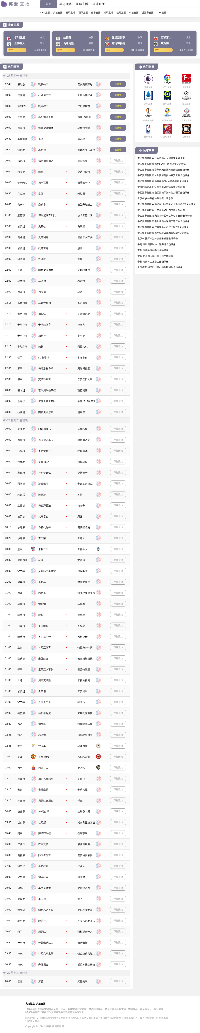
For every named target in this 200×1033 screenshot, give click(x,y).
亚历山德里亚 (85, 95)
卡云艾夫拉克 (85, 483)
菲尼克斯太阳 (45, 953)
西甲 (20, 767)
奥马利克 (43, 237)
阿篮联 (21, 866)
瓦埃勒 (81, 625)
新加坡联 (23, 139)
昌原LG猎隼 (84, 117)
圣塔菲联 (83, 833)
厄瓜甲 (21, 898)
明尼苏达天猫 (45, 909)
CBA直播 (161, 12)
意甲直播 (70, 12)
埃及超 (21, 226)
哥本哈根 (43, 625)
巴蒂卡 (42, 592)
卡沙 (40, 139)
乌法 (80, 291)
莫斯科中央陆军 (47, 571)
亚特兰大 (83, 549)
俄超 (20, 592)
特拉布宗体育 (85, 647)
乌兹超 (21, 237)
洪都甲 (21, 149)
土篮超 (21, 505)
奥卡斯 (42, 898)
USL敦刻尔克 (85, 735)
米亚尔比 (43, 658)
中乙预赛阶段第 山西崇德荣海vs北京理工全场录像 (164, 192)
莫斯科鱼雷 (44, 379)
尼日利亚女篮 (85, 909)
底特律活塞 (84, 888)
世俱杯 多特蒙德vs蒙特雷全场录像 (155, 198)
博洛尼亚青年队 (47, 215)
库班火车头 (44, 702)
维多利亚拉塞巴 (86, 149)
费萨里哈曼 (84, 527)
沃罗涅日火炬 (85, 379)
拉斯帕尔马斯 (85, 724)
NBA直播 (45, 12)
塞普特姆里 (84, 669)
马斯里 (81, 226)
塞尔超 (21, 390)
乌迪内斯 (83, 746)
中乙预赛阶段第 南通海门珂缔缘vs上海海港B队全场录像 (167, 204)
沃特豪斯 (83, 942)
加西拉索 (43, 877)
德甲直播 (95, 12)
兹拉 (80, 259)
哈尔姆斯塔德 (85, 658)
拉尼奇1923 (44, 472)
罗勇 (40, 981)
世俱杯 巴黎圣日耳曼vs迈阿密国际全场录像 (160, 267)
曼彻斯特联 (44, 756)
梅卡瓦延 (43, 182)
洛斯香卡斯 (84, 811)
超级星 (81, 412)
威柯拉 (42, 335)
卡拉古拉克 (84, 680)
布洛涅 (42, 735)
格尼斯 (42, 149)
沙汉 (80, 494)
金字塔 (42, 691)
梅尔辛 (81, 505)
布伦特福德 (84, 756)
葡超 (20, 789)
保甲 (20, 357)
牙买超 (21, 942)
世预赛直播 (148, 12)
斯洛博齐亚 (84, 368)
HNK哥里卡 (44, 429)
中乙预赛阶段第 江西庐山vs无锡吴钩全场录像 (161, 158)
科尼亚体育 (44, 647)
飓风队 (42, 931)
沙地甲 (21, 461)
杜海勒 (81, 324)
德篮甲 (21, 713)
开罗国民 (83, 691)
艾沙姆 (81, 560)
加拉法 (42, 313)
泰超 (20, 981)
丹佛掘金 (43, 964)
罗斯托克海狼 (85, 713)
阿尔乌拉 (83, 461)
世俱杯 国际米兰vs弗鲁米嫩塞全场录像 (158, 238)
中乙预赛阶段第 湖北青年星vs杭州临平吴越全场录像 (165, 215)
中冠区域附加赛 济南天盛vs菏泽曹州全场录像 (161, 187)
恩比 (80, 248)
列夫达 (42, 291)
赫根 (40, 614)
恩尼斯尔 (83, 571)
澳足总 (21, 84)
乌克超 (21, 95)
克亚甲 (21, 429)
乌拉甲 (21, 855)
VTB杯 (21, 571)
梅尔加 (81, 877)
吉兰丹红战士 (85, 204)
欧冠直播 (121, 12)
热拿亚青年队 (85, 215)
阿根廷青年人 (85, 931)
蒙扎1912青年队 (87, 401)
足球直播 (82, 4)
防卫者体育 (44, 855)
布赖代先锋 (44, 527)
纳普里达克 (84, 440)
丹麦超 (21, 625)
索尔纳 (42, 603)
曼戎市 (42, 204)
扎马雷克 (43, 248)
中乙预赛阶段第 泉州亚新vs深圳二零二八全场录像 (164, 221)
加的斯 (42, 724)
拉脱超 (21, 412)
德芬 (80, 898)
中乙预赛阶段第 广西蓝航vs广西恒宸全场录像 (161, 210)
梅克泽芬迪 (44, 505)
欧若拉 (42, 920)
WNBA (21, 909)
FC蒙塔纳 (43, 357)
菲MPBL (22, 106)
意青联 (21, 215)
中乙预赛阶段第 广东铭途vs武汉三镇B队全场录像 (163, 227)
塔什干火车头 (85, 237)
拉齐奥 (42, 746)
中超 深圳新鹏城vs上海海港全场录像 (157, 244)
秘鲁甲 (21, 811)
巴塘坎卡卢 (84, 182)
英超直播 (65, 4)
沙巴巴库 (43, 483)
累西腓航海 (84, 844)
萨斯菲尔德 (44, 833)
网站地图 (59, 1026)
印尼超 (21, 160)
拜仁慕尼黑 (44, 713)
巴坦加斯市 (84, 106)
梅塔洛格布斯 (45, 368)
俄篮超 (21, 128)
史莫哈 (42, 226)
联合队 (81, 866)
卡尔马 (42, 582)
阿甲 (20, 833)
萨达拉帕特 (84, 171)
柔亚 (40, 193)
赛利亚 (81, 335)
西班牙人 (43, 767)
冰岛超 (21, 778)
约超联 (21, 494)
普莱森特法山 (45, 942)
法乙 (20, 735)
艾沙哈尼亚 (84, 313)
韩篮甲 (21, 117)
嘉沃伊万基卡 (45, 440)
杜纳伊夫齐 (44, 95)
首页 (49, 4)
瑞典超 (21, 582)
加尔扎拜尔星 (45, 778)
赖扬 (40, 346)
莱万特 (81, 767)
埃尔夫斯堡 (84, 582)
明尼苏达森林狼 (86, 964)
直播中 (118, 84)
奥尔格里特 (44, 636)
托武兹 (42, 259)
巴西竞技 (43, 844)
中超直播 (133, 12)
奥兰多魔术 (44, 888)
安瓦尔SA (43, 461)
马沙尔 (42, 281)
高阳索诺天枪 (45, 117)
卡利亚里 (43, 549)
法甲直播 (108, 12)
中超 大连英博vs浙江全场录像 (153, 250)
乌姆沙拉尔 (44, 302)
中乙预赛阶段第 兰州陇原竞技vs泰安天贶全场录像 (164, 175)
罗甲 (20, 368)
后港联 (81, 139)
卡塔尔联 (23, 302)
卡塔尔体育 (44, 324)
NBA (20, 888)
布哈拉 (81, 281)
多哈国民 (83, 302)
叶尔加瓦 (83, 450)
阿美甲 (21, 171)
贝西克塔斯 (44, 680)
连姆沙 (42, 494)
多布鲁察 (83, 357)
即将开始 (118, 160)
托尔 (80, 800)
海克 (40, 171)
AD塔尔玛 (43, 811)
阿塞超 (21, 259)
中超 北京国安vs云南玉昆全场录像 (155, 256)
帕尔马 (81, 702)
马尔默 (81, 603)
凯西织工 (43, 106)
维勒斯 (81, 193)
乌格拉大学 (84, 128)
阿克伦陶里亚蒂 (86, 592)
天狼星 (81, 614)
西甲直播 (83, 12)
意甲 (20, 549)
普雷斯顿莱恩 (85, 84)
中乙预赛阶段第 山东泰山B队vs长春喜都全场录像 (163, 181)
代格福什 (83, 636)
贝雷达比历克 (45, 800)
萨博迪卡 (83, 472)
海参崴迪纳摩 (45, 128)
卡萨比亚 (83, 789)
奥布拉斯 (43, 866)
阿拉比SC (83, 346)
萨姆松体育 (84, 270)
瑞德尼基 (83, 390)
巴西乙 (21, 844)
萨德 (40, 560)
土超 (20, 270)
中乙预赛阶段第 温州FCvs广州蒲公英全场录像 (162, 163)
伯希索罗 (83, 160)
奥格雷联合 (44, 450)
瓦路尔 (81, 778)
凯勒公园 (43, 84)
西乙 (20, 724)
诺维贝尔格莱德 (47, 390)
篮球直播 (99, 4)
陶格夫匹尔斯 (45, 412)
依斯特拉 (83, 429)
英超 (20, 756)
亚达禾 (81, 538)
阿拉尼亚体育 (45, 270)
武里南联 (83, 981)
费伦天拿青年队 (47, 401)
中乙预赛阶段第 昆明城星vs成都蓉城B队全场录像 (163, 232)
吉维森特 (43, 789)
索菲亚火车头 (45, 669)
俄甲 (20, 379)
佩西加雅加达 (45, 160)
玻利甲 (21, 920)
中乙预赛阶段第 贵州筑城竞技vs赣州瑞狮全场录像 (164, 169)
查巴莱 (42, 538)
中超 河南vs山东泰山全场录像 (153, 261)
